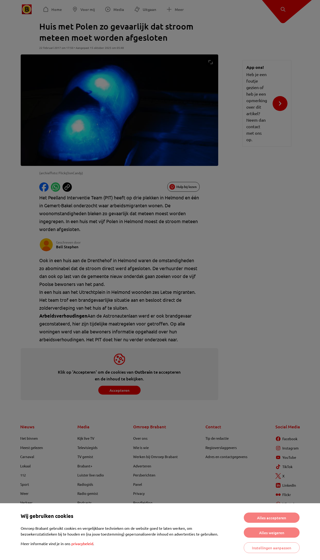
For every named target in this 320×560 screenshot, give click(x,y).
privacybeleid (82, 543)
